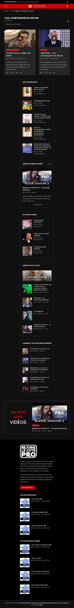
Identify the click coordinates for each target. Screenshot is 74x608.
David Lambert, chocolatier (39, 221)
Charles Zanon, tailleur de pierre (18, 54)
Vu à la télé (44, 50)
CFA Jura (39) (36, 558)
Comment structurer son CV (40, 349)
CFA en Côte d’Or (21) (38, 526)
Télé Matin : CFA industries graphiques (41, 299)
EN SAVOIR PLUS (27, 487)
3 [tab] (37, 204)
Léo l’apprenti (38, 311)
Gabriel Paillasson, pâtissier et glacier (40, 277)
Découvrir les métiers (12, 50)
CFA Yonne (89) (36, 499)
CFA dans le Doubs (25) (39, 585)
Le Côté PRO (11, 58)
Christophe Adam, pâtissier (40, 248)
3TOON (40, 605)
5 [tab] (40, 204)
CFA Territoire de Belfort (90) (41, 545)
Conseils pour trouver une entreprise (39, 388)
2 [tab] (35, 204)
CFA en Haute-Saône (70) (40, 572)
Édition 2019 (36, 425)
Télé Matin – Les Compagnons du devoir (51, 54)
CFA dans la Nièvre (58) (39, 512)
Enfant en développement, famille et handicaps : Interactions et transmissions (42, 131)
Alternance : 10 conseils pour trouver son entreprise (40, 359)
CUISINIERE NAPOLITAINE (42, 101)
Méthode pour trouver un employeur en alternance (39, 369)
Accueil (6, 11)
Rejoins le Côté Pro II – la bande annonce (36, 188)
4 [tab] (38, 204)
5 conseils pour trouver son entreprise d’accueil (39, 378)
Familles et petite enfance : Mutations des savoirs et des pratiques (42, 116)
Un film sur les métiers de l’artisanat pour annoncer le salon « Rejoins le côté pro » (42, 287)
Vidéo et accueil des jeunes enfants (28, 2)
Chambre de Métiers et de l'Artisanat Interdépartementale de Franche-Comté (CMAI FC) (43, 603)
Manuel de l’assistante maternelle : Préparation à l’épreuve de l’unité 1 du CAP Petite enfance (42, 146)
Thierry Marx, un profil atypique (41, 234)
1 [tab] (33, 204)
